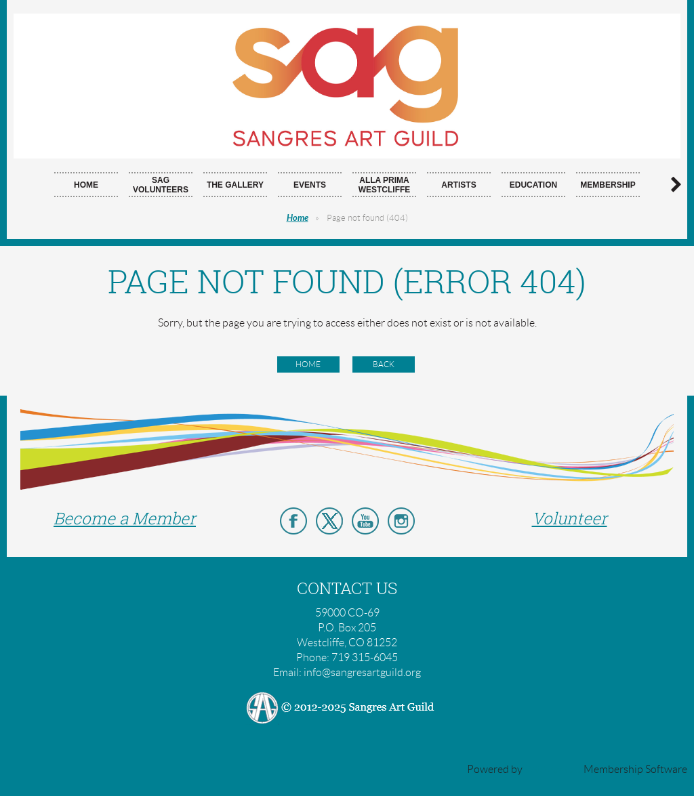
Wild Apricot (553, 769)
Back (383, 364)
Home (297, 218)
